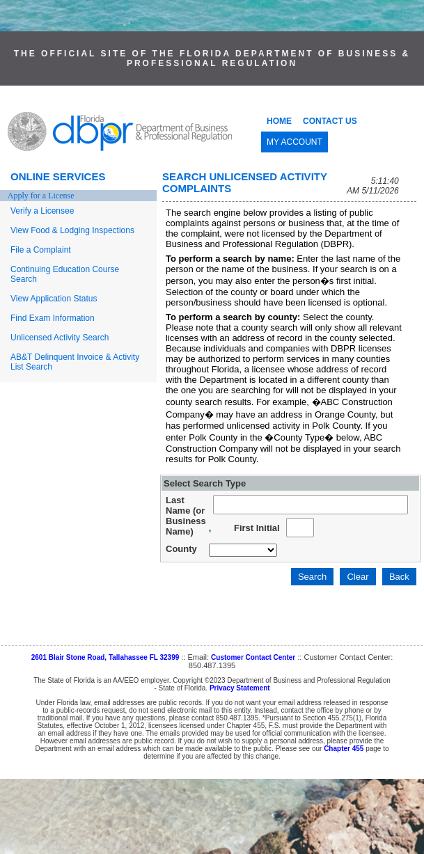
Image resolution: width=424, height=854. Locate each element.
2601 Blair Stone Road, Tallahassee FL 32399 (105, 657)
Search (312, 576)
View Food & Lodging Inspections (72, 230)
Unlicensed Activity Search (59, 337)
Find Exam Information (52, 318)
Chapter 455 (343, 748)
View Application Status (53, 298)
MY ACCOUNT (294, 142)
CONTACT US (330, 121)
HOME (279, 121)
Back (399, 576)
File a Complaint (40, 250)
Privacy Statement (240, 688)
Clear (357, 576)
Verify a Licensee (42, 211)
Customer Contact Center (253, 657)
